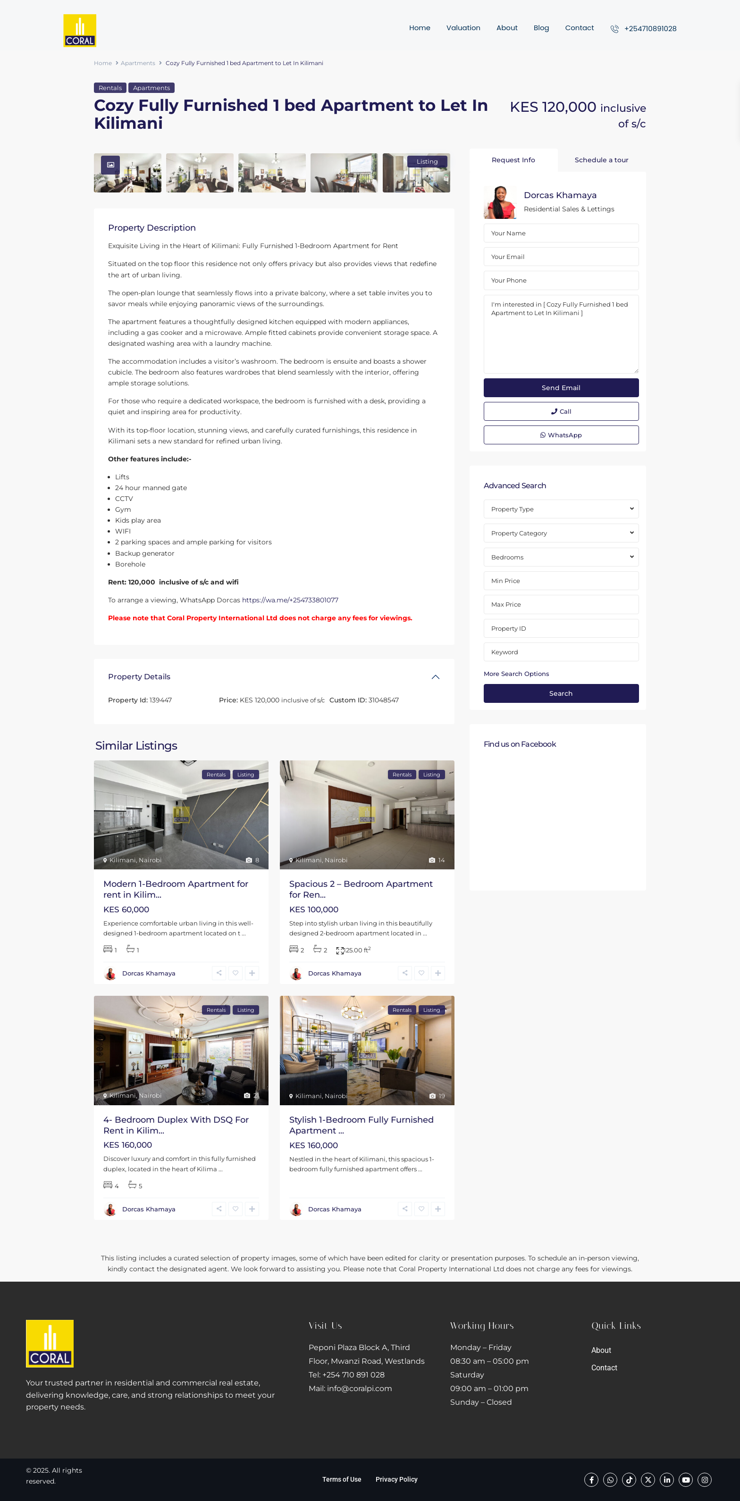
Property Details (139, 676)
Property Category (519, 533)
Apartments (138, 63)
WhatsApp (561, 435)
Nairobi (150, 860)
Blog (541, 28)
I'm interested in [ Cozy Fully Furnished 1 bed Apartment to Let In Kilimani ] (561, 334)
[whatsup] (610, 1480)
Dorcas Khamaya (149, 973)
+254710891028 (650, 28)
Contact (579, 28)
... (244, 933)
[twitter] (648, 1480)
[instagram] (705, 1480)
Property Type (512, 509)
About (507, 28)
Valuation (463, 28)
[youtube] (686, 1480)
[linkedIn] (667, 1480)
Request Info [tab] (513, 160)
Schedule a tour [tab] (602, 160)
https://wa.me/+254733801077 (290, 600)
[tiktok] (629, 1480)
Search (561, 693)
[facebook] (591, 1480)
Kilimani (122, 860)
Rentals (110, 88)
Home (419, 28)
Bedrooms (507, 557)
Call (561, 411)
